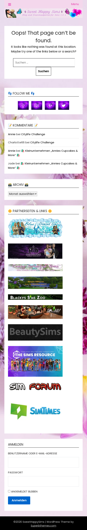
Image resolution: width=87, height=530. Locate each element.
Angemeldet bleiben (24, 491)
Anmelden (19, 500)
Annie (11, 134)
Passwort (15, 472)
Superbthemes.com (43, 525)
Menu (75, 4)
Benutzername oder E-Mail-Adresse (32, 453)
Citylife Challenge (33, 134)
